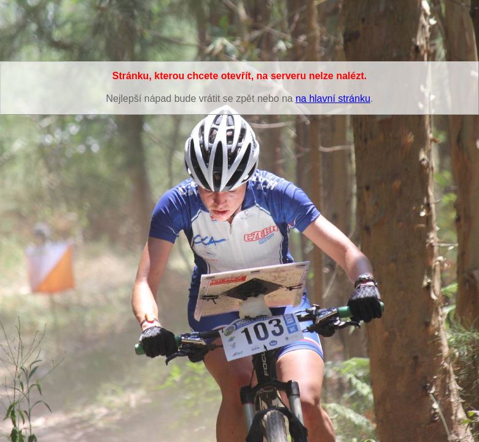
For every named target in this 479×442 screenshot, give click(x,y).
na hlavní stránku (332, 98)
